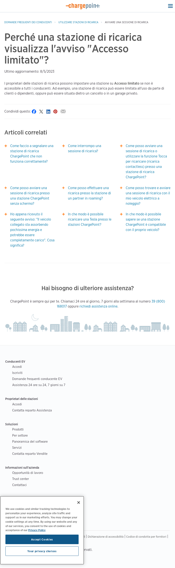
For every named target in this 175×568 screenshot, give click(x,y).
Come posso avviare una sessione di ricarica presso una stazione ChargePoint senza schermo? (30, 196)
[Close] (78, 502)
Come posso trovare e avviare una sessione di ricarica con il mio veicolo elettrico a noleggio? (148, 196)
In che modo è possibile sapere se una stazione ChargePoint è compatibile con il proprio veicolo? (146, 222)
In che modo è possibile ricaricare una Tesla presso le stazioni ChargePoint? (89, 219)
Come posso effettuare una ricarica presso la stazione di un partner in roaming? (89, 193)
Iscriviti (17, 373)
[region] (42, 530)
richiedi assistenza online (98, 306)
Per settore (20, 435)
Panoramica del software (30, 441)
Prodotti (18, 429)
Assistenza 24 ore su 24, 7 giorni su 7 (38, 385)
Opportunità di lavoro (27, 473)
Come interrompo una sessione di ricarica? (84, 148)
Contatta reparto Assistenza (32, 410)
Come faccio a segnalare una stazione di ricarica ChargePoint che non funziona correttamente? (31, 154)
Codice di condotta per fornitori (146, 536)
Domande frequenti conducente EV (37, 379)
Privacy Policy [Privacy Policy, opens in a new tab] (37, 530)
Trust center (20, 479)
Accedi (17, 367)
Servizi (17, 447)
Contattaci (19, 485)
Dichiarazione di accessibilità (106, 536)
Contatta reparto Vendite (30, 454)
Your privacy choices (41, 551)
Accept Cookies (42, 539)
